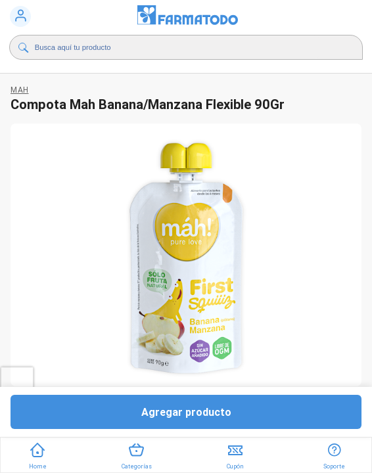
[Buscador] (177, 47)
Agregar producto (186, 411)
